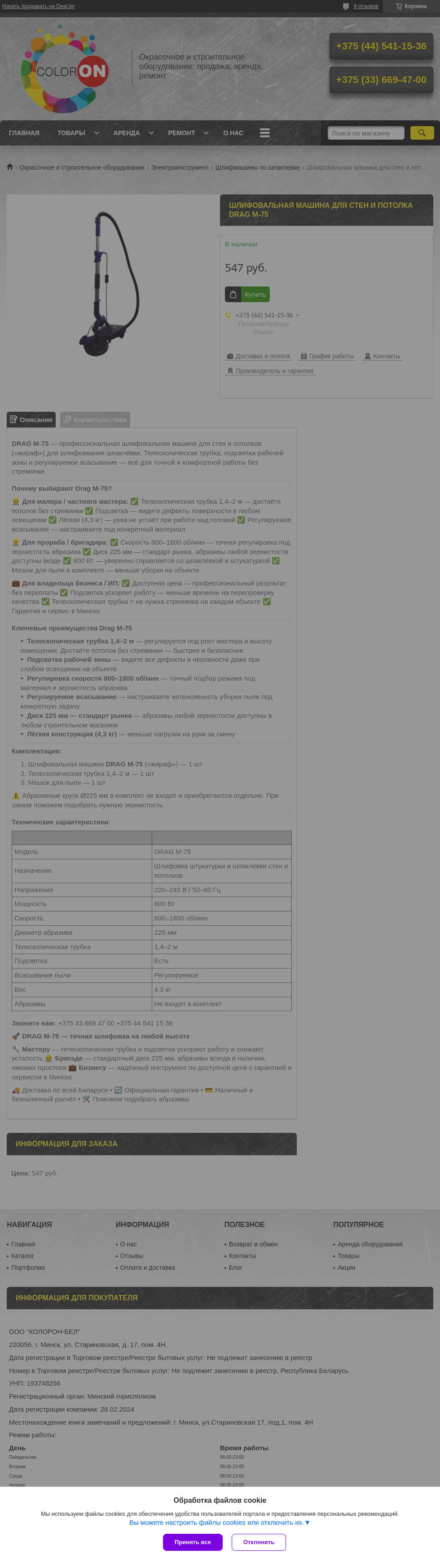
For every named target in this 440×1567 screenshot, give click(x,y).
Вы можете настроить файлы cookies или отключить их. (216, 1522)
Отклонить (258, 1542)
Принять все (193, 1542)
